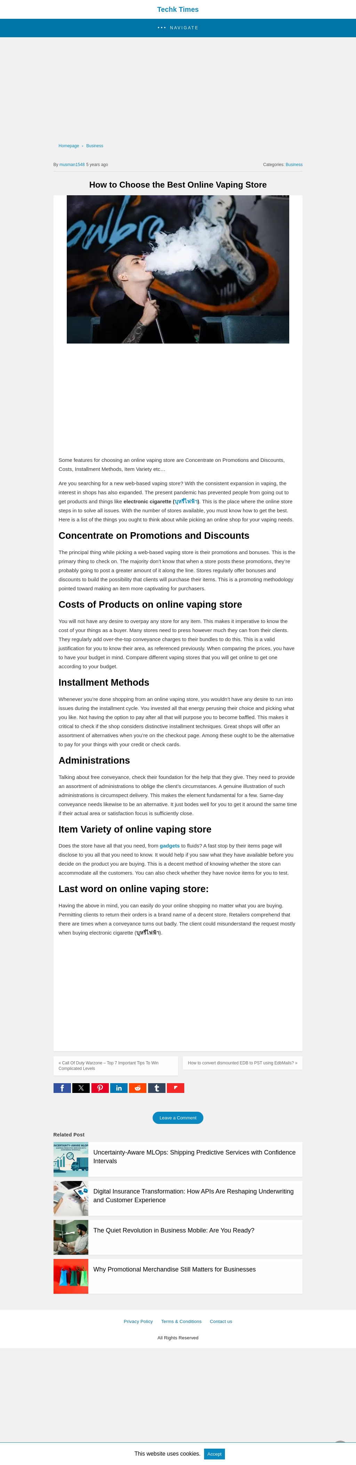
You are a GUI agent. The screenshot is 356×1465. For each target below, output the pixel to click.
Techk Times (178, 9)
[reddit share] (138, 1091)
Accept (215, 1454)
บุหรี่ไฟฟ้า (186, 501)
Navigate (184, 27)
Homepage (69, 145)
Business (94, 145)
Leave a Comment (178, 1117)
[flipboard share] (175, 1091)
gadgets (170, 846)
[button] (178, 28)
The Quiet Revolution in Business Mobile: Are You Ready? (174, 1230)
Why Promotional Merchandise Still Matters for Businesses (175, 1269)
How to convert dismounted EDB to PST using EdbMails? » (243, 1063)
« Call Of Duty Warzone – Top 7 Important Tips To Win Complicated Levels (109, 1066)
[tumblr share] (157, 1091)
